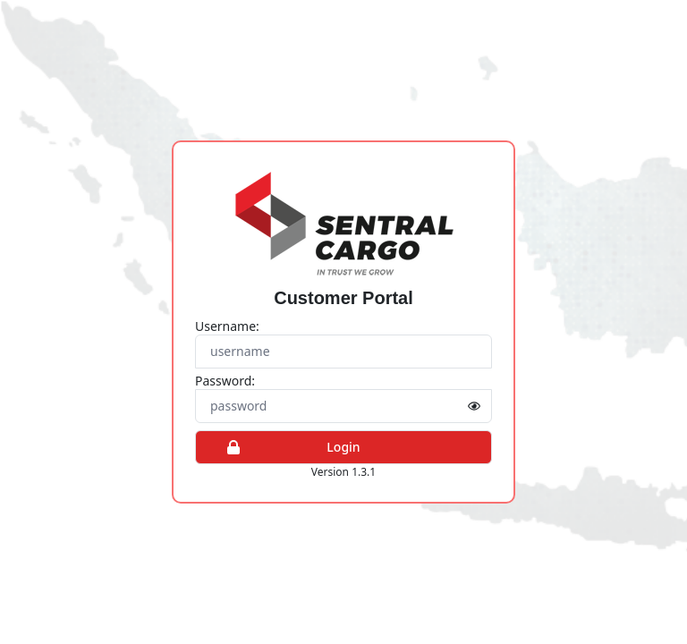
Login (285, 447)
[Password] (343, 406)
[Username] (343, 352)
